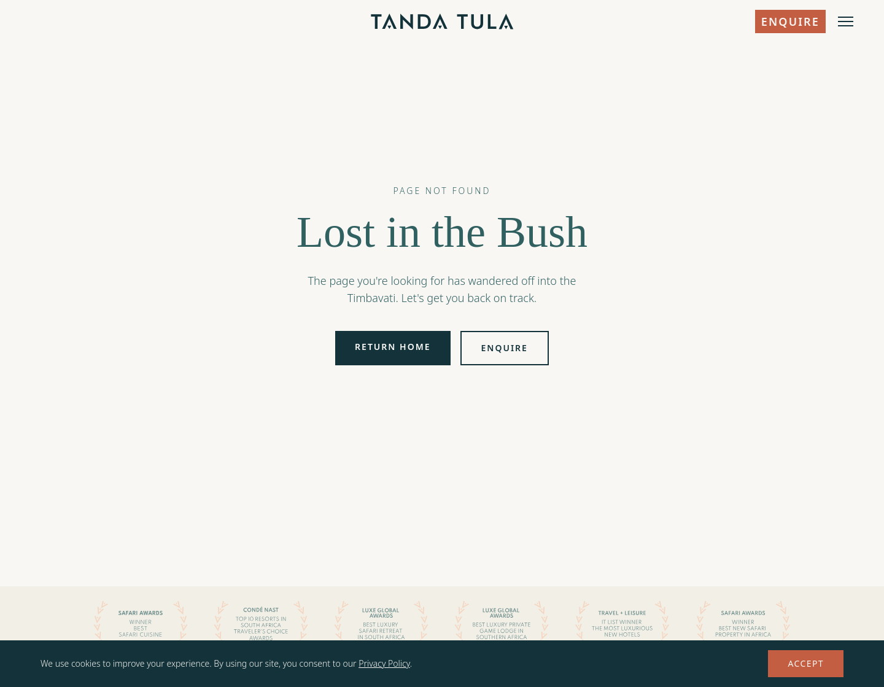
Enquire (790, 21)
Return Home (392, 346)
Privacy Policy (384, 663)
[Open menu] (845, 21)
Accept (806, 663)
